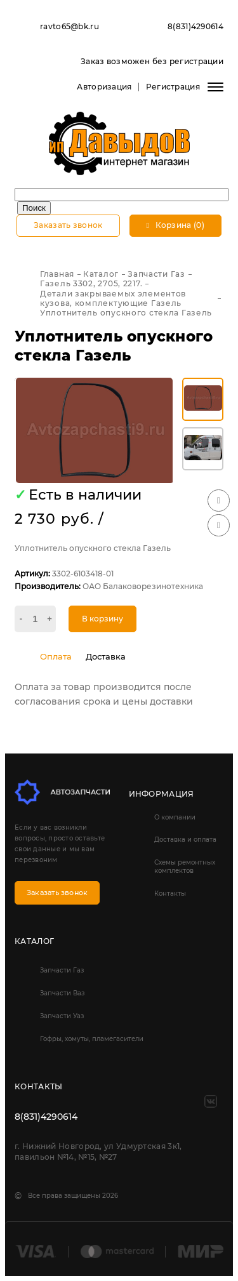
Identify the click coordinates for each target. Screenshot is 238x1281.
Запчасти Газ (62, 970)
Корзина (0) (175, 225)
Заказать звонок (68, 225)
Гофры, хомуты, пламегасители (91, 1039)
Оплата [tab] (56, 656)
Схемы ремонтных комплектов (184, 866)
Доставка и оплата (185, 839)
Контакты (170, 893)
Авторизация (104, 86)
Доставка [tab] (106, 656)
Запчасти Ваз (62, 993)
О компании (174, 817)
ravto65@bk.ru (69, 26)
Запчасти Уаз (62, 1016)
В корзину (102, 618)
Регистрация (173, 86)
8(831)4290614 (195, 26)
